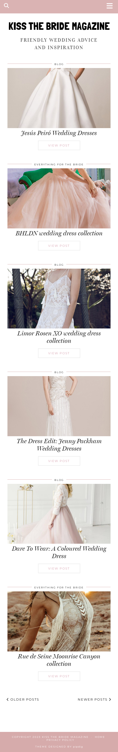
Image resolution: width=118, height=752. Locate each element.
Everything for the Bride (59, 164)
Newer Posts (94, 699)
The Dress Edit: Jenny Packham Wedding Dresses (59, 444)
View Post (59, 145)
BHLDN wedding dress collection (59, 233)
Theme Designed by (59, 746)
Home (100, 737)
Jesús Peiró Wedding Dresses (59, 133)
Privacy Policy (60, 740)
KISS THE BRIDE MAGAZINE (59, 26)
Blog (59, 64)
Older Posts (23, 699)
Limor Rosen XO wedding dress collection (59, 337)
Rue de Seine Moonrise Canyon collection (59, 660)
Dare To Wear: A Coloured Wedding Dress (59, 552)
